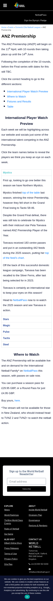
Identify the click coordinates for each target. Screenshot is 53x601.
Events (11, 27)
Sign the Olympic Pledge (35, 20)
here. (18, 400)
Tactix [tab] (6, 338)
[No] (49, 588)
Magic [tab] (6, 325)
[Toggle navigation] (5, 5)
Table (10, 106)
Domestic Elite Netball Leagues (28, 27)
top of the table (31, 192)
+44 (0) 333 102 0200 (39, 564)
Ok (27, 597)
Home (3, 27)
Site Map (8, 564)
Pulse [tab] (6, 331)
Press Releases (11, 548)
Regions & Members (38, 525)
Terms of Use (10, 553)
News (7, 509)
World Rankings (11, 515)
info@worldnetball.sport (39, 572)
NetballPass (40, 14)
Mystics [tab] (7, 172)
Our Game (8, 533)
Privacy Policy (11, 558)
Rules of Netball (11, 528)
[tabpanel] (26, 246)
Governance (34, 520)
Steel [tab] (6, 344)
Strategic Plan (35, 515)
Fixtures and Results (19, 101)
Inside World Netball (38, 509)
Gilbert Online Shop (13, 543)
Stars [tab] (6, 319)
